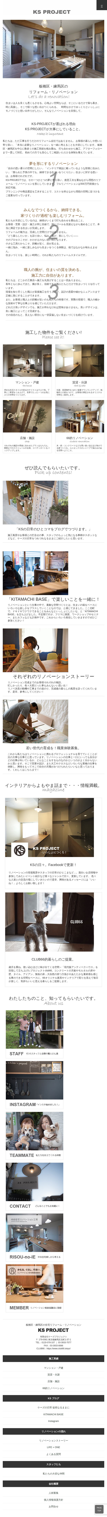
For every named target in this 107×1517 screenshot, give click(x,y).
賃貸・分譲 (54, 1374)
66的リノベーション (54, 1388)
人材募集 (53, 1493)
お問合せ (53, 1506)
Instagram (53, 1421)
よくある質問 (53, 1454)
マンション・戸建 (53, 1367)
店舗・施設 (54, 1381)
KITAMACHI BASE (53, 1414)
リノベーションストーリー (53, 1440)
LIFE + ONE (53, 1447)
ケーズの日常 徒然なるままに (54, 1407)
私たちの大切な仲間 (53, 1473)
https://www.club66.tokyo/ (58, 1348)
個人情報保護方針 (53, 1499)
